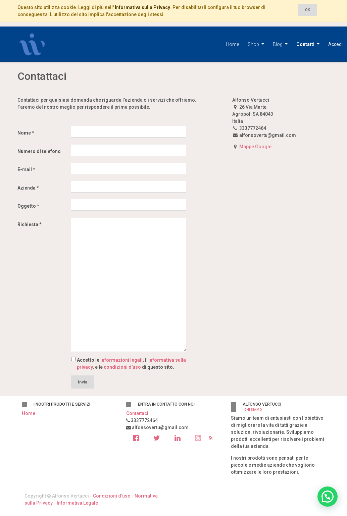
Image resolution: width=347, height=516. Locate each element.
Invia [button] (82, 381)
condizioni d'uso (122, 367)
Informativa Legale (77, 503)
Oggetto (26, 206)
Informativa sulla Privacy (142, 7)
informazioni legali (121, 360)
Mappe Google (255, 146)
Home (28, 413)
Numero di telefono (39, 151)
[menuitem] (232, 44)
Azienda (26, 188)
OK (307, 10)
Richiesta (27, 224)
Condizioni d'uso (112, 496)
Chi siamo (253, 409)
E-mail (24, 169)
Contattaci (137, 413)
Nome (24, 133)
